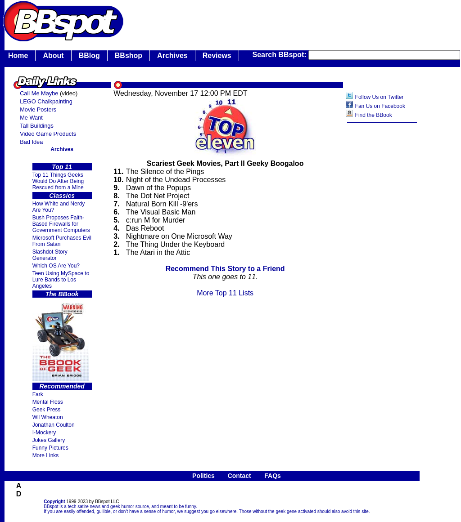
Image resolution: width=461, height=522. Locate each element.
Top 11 (62, 166)
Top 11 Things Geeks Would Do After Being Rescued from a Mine (58, 181)
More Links (45, 455)
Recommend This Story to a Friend (225, 268)
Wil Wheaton (47, 417)
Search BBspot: (280, 54)
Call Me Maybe (39, 93)
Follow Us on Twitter (379, 97)
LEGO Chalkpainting (46, 101)
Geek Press (46, 409)
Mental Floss (47, 402)
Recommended (61, 386)
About (53, 55)
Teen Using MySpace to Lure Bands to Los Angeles (61, 279)
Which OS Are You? (56, 266)
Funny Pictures (50, 448)
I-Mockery (44, 432)
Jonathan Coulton (53, 425)
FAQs (272, 475)
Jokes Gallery (48, 440)
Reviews (217, 55)
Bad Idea (31, 141)
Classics (62, 195)
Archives (172, 55)
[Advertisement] (382, 269)
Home (18, 55)
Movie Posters (38, 109)
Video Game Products (48, 133)
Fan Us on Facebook (380, 106)
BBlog (89, 55)
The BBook (62, 294)
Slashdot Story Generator (50, 255)
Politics (203, 475)
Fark (37, 394)
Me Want (31, 117)
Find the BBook (373, 115)
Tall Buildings (37, 125)
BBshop (128, 55)
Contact (239, 475)
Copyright (54, 501)
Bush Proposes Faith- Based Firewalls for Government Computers (61, 223)
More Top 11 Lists (225, 293)
